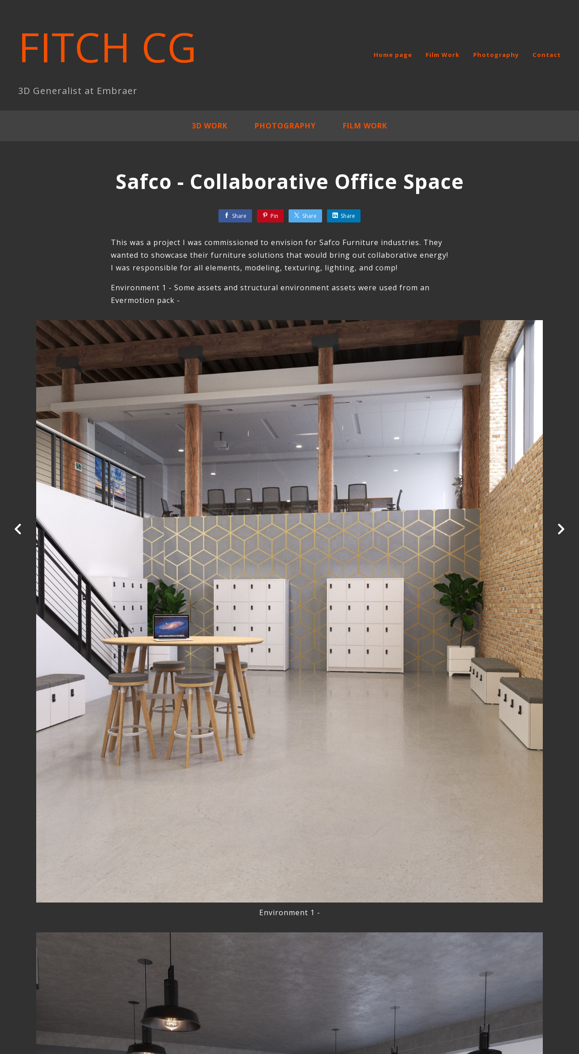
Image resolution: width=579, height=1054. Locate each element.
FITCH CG (107, 46)
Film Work (443, 55)
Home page (393, 55)
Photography (496, 55)
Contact (546, 55)
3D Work (210, 126)
